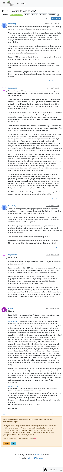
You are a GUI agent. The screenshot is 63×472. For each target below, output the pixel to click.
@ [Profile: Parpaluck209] (13, 386)
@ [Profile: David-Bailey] (13, 321)
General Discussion (16, 14)
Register (6, 443)
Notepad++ (38, 455)
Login (13, 443)
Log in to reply (56, 18)
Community (21, 3)
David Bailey (12, 24)
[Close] (59, 419)
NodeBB (30, 458)
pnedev (10, 308)
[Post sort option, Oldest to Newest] (47, 18)
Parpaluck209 (12, 88)
